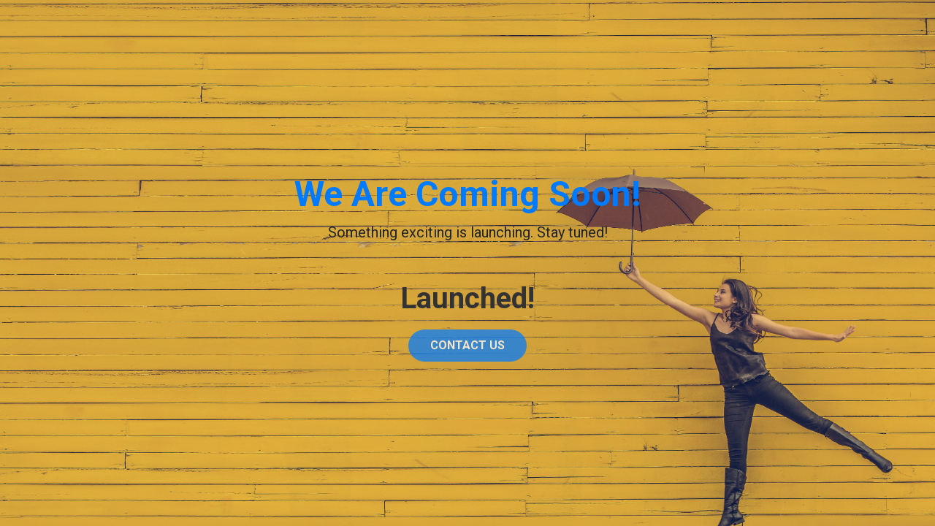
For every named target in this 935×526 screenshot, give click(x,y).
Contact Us (467, 348)
